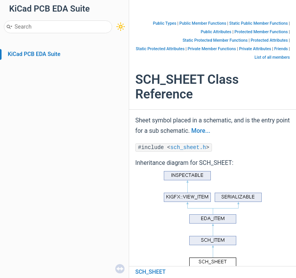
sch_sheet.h (188, 147)
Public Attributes (216, 31)
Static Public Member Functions (258, 23)
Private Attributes (255, 48)
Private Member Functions (212, 48)
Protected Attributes (269, 40)
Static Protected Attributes (160, 48)
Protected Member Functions (261, 31)
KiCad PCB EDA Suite (34, 54)
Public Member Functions (202, 23)
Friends (281, 48)
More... (200, 130)
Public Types (165, 23)
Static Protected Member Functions (215, 40)
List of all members (272, 57)
